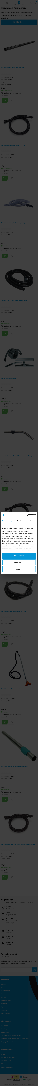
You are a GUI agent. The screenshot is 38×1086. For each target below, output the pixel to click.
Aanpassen (19, 562)
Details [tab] (19, 521)
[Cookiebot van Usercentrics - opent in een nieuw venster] (27, 515)
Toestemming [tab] (7, 521)
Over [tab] (31, 521)
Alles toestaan (19, 556)
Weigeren (19, 569)
